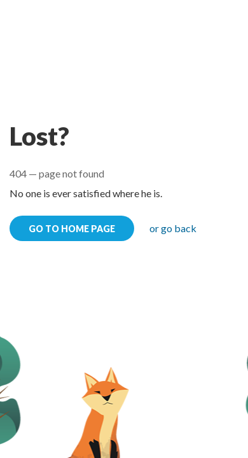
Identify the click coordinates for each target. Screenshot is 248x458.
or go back (172, 228)
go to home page (72, 228)
